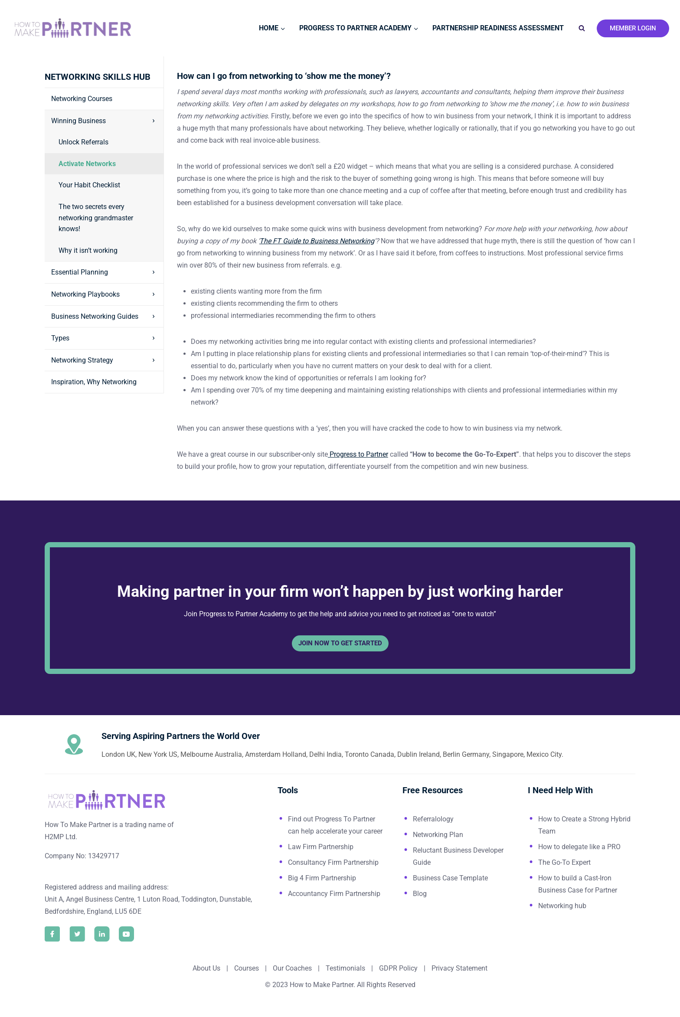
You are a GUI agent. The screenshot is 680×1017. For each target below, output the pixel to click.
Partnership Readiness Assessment (498, 28)
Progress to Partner (358, 454)
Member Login (633, 28)
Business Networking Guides (94, 316)
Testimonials (346, 968)
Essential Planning (79, 272)
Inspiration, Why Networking (94, 382)
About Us (206, 968)
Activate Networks (87, 164)
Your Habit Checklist (89, 185)
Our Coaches (292, 968)
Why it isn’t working (88, 250)
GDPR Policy (397, 968)
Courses (246, 968)
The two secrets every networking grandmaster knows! (96, 218)
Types (60, 338)
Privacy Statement (459, 968)
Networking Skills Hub (97, 77)
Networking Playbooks (85, 294)
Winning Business (78, 121)
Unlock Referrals (83, 142)
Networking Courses (81, 99)
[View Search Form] (581, 28)
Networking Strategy (82, 360)
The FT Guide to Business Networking (316, 241)
